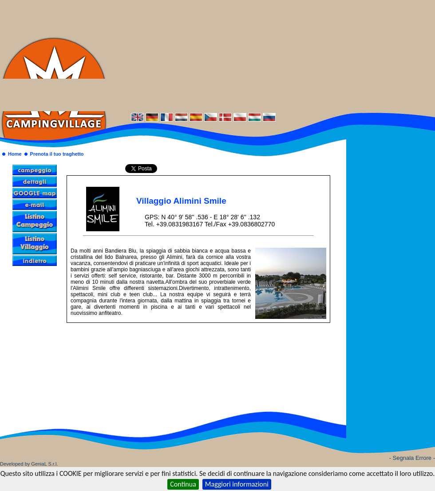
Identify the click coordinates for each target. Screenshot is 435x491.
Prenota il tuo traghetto (57, 154)
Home (15, 154)
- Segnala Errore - (412, 458)
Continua (183, 484)
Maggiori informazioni (237, 484)
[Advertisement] (271, 55)
